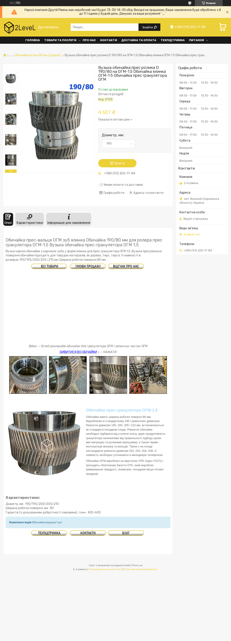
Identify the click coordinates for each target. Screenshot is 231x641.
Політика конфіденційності (141, 569)
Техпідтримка (173, 40)
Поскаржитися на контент (105, 569)
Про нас (89, 40)
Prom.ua (137, 565)
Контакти (108, 40)
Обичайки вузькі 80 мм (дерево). (38, 55)
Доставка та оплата (138, 40)
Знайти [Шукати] (148, 27)
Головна (32, 40)
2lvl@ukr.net (192, 234)
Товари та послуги (60, 40)
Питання (196, 40)
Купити (119, 163)
